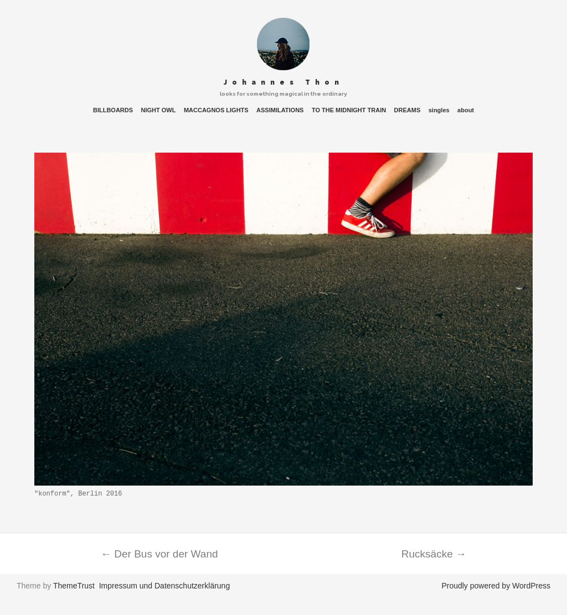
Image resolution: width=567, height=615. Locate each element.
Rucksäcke (433, 554)
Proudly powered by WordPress (495, 585)
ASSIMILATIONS (279, 110)
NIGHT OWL (158, 110)
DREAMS (407, 110)
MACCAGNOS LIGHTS (216, 110)
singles (439, 110)
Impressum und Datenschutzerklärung (164, 585)
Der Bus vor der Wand (159, 554)
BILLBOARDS (113, 110)
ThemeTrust (74, 585)
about (465, 110)
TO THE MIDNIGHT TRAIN (349, 110)
